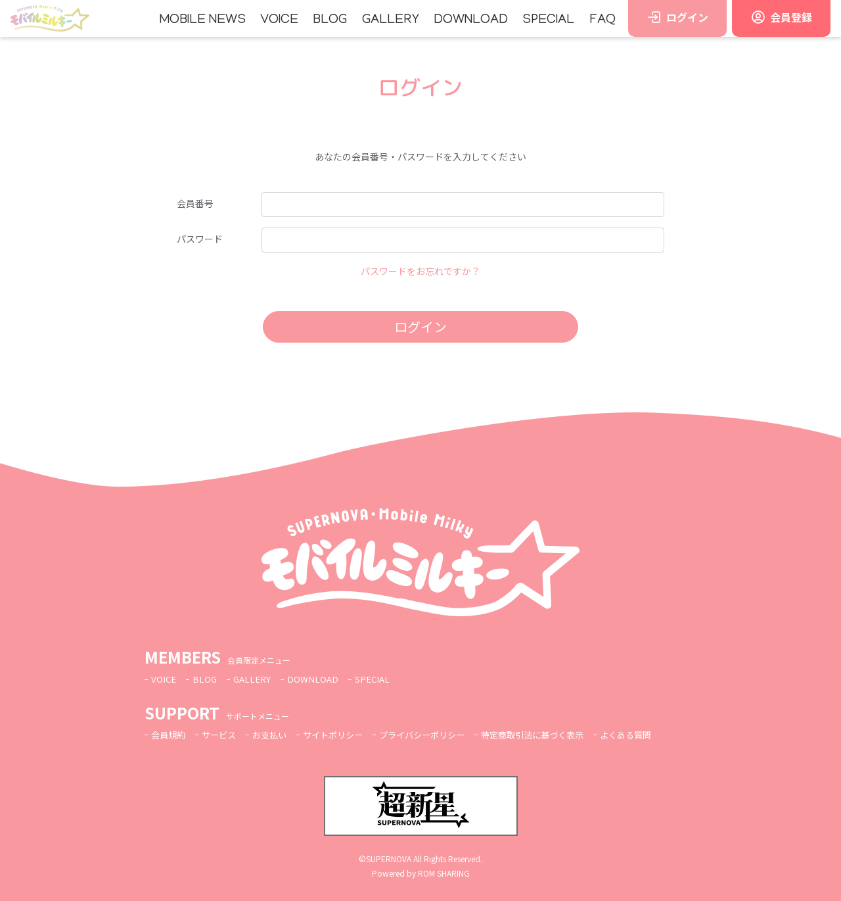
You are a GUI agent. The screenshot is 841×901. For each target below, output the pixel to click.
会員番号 (195, 203)
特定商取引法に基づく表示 (555, 734)
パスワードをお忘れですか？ (420, 271)
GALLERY (390, 20)
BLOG (330, 20)
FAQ (602, 20)
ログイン (420, 326)
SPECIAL (548, 20)
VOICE (279, 20)
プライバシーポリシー (438, 734)
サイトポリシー (343, 734)
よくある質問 (654, 734)
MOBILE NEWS (203, 20)
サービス (222, 734)
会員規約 (169, 734)
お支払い (276, 734)
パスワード (200, 238)
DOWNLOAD (471, 20)
